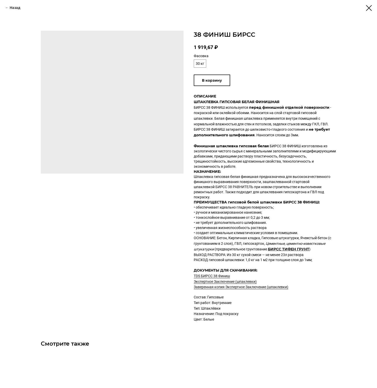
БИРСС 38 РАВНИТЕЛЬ (234, 187)
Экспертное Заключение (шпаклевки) (225, 282)
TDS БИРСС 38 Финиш (212, 276)
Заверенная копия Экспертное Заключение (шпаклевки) (241, 287)
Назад (15, 8)
